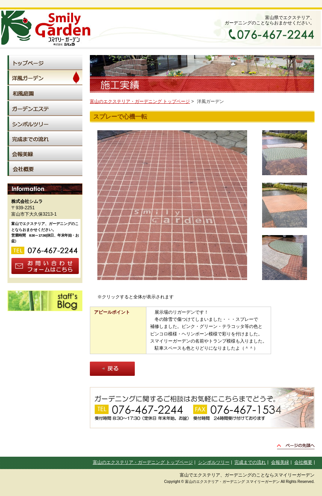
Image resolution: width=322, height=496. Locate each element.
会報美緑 (280, 462)
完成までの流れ (250, 462)
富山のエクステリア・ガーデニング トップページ (140, 101)
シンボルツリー (214, 462)
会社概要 (303, 462)
